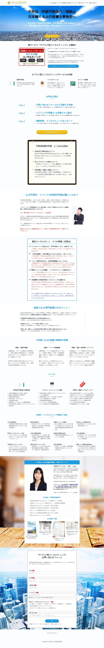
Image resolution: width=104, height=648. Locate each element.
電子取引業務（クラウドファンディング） (40, 605)
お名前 (30, 577)
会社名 (30, 570)
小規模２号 (68, 603)
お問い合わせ (93, 3)
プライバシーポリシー (52, 633)
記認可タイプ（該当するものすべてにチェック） (40, 601)
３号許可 (46, 603)
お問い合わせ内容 (33, 612)
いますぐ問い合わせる (52, 36)
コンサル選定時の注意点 (65, 3)
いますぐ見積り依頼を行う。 (52, 132)
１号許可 (32, 603)
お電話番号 (31, 585)
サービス (74, 3)
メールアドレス (32, 592)
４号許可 (53, 603)
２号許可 (39, 603)
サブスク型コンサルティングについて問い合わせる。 (63, 66)
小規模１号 (60, 603)
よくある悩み (53, 3)
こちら (75, 492)
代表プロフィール (83, 3)
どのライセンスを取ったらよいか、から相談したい (42, 608)
